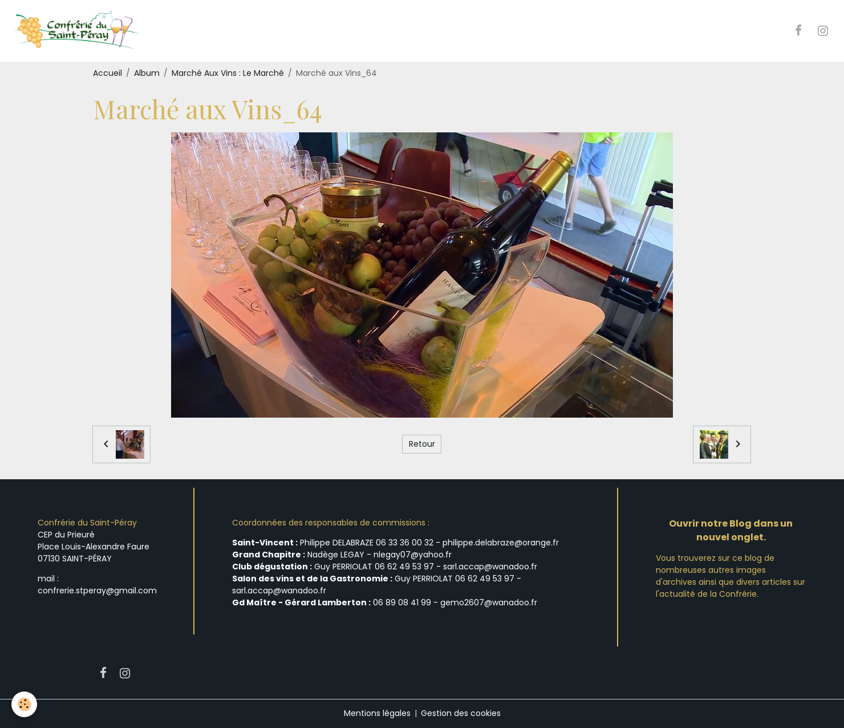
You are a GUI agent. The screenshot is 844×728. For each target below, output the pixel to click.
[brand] (78, 31)
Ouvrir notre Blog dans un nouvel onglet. (731, 530)
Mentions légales (377, 713)
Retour (422, 444)
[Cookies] (24, 704)
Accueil (107, 73)
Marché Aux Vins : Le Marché (228, 73)
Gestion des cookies (461, 713)
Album (147, 73)
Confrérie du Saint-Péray (87, 522)
